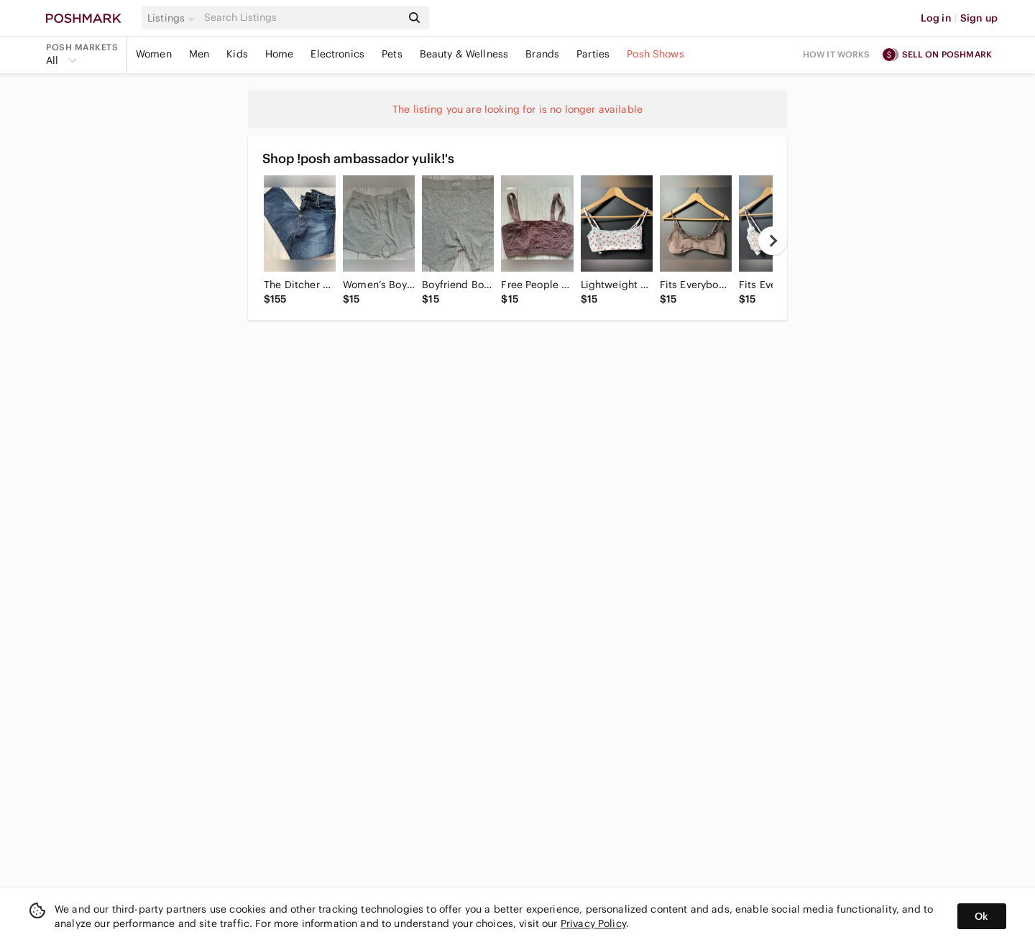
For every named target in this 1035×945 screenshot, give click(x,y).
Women (154, 53)
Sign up (979, 17)
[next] (772, 240)
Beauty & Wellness (464, 53)
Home (279, 53)
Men (199, 53)
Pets (392, 53)
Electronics (337, 53)
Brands (542, 53)
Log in (936, 17)
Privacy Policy (593, 923)
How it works (836, 54)
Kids (237, 53)
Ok (981, 916)
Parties (593, 53)
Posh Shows (655, 53)
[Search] (301, 17)
